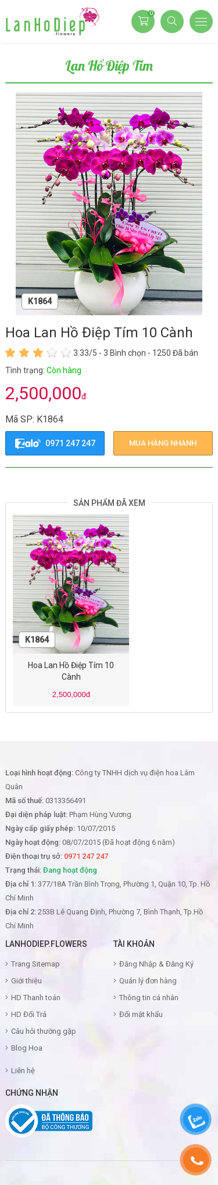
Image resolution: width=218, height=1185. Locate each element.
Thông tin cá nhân (148, 997)
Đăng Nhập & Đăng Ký (156, 964)
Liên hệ (23, 1070)
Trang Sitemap (35, 964)
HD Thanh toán (35, 997)
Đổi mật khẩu (141, 1014)
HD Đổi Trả (29, 1014)
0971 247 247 (55, 444)
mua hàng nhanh (162, 443)
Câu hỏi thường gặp (43, 1031)
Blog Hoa (26, 1048)
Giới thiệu (26, 980)
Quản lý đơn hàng (148, 980)
